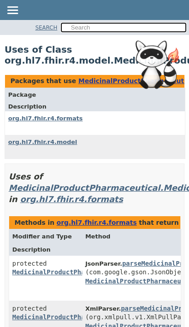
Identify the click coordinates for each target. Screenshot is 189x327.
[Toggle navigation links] (12, 11)
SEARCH (46, 28)
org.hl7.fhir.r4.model (42, 142)
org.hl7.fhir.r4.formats (45, 118)
